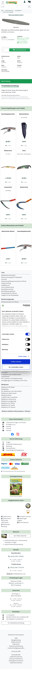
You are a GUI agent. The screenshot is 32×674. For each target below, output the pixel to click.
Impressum (15, 644)
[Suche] (14, 6)
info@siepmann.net (19, 574)
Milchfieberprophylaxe (8, 291)
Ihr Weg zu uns (8, 424)
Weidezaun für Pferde (8, 403)
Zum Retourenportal (20, 536)
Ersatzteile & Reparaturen (11, 444)
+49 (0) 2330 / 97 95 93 (16, 567)
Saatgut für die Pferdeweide (9, 295)
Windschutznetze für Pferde (9, 302)
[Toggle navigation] (2, 2)
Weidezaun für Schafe (8, 405)
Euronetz (4, 279)
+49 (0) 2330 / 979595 (15, 556)
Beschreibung (7, 81)
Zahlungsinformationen (16, 661)
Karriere (6, 430)
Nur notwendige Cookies (16, 367)
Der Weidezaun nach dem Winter (11, 391)
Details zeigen (22, 356)
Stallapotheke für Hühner (9, 293)
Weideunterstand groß (8, 275)
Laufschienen (5, 376)
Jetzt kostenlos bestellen (16, 496)
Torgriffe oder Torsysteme (9, 397)
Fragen (5, 442)
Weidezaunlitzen (6, 395)
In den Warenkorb (19, 50)
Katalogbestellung (16, 476)
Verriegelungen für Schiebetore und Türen (14, 380)
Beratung (6, 446)
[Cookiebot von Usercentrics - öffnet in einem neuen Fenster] (23, 305)
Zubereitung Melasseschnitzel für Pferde (13, 281)
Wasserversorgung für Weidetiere (11, 277)
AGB (16, 638)
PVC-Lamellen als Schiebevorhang (11, 378)
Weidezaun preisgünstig (8, 401)
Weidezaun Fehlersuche (8, 399)
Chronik (6, 428)
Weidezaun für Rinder (8, 387)
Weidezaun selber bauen (9, 393)
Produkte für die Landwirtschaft (11, 374)
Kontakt (6, 426)
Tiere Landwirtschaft (7, 287)
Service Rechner (24, 522)
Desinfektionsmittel (7, 289)
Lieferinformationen (16, 657)
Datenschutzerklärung (16, 646)
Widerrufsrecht (16, 642)
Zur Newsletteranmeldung (16, 623)
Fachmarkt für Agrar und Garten (13, 422)
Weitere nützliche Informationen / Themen (16, 411)
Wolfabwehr (5, 389)
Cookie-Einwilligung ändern (16, 648)
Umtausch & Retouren (16, 659)
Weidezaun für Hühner (8, 407)
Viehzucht (4, 372)
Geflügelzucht (5, 285)
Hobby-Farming (6, 283)
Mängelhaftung (16, 640)
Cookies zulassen (16, 361)
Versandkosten (11, 39)
